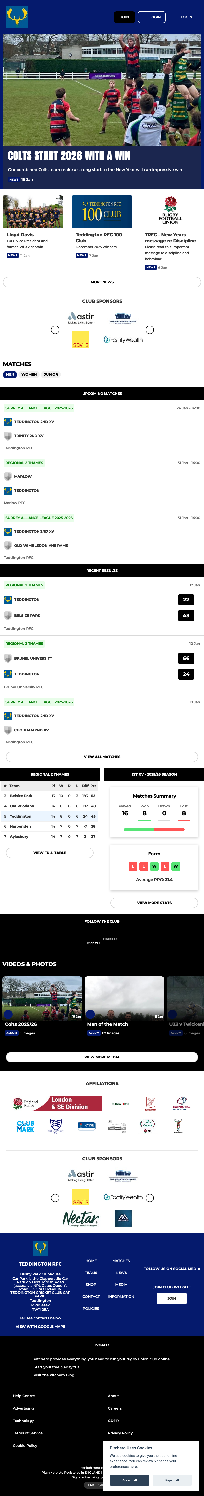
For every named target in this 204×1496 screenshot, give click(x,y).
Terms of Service (28, 1433)
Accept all (129, 1480)
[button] (193, 180)
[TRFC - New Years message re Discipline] (171, 211)
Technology (23, 1421)
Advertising (23, 1408)
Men (10, 374)
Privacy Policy (120, 1433)
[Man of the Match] (124, 998)
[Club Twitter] (102, 931)
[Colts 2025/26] (42, 998)
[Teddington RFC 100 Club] (102, 211)
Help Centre (24, 1396)
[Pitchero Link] (113, 945)
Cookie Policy (25, 1445)
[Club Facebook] (92, 931)
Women (29, 374)
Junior (51, 374)
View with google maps (40, 1326)
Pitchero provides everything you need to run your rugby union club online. (102, 1359)
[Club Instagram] (112, 931)
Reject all (172, 1480)
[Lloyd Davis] (33, 211)
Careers (115, 1408)
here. (134, 1467)
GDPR (113, 1421)
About (113, 1396)
